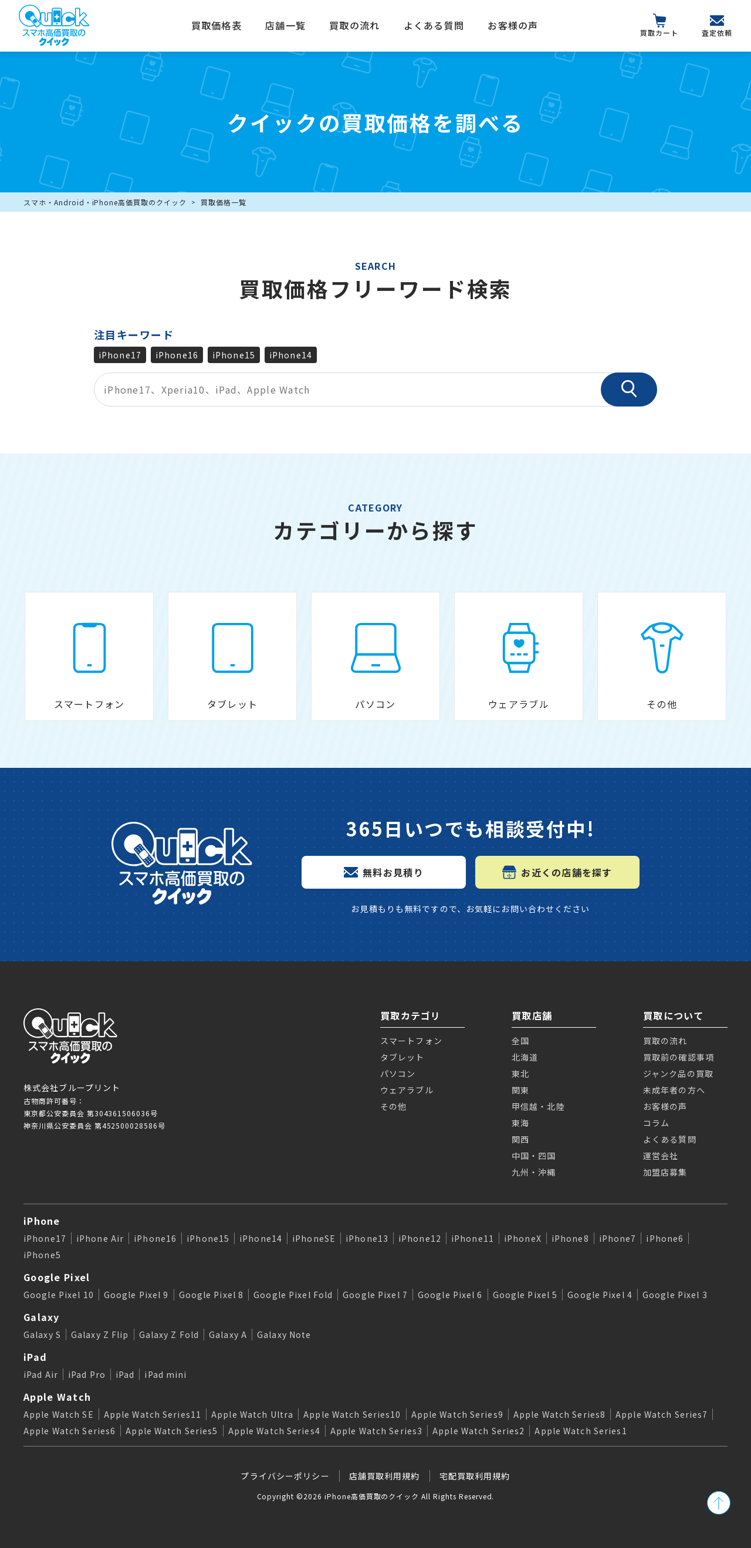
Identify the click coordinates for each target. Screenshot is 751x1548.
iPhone (41, 1221)
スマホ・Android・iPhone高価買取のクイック (105, 202)
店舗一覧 (285, 25)
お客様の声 (513, 25)
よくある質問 (434, 25)
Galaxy (41, 1317)
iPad (35, 1357)
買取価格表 (216, 25)
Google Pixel (56, 1277)
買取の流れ (354, 25)
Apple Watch (57, 1397)
